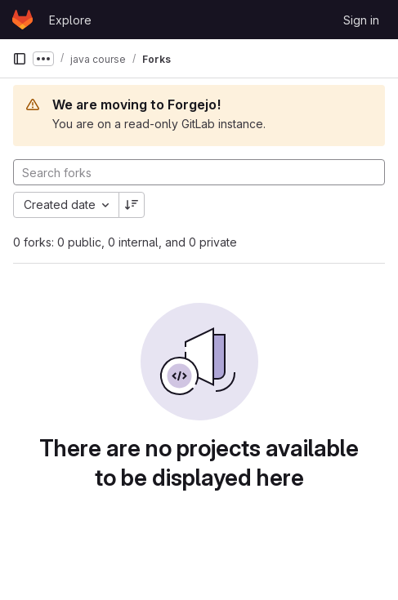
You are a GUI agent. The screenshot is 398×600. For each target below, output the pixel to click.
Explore (70, 20)
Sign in (361, 20)
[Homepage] (22, 20)
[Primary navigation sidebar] (20, 59)
